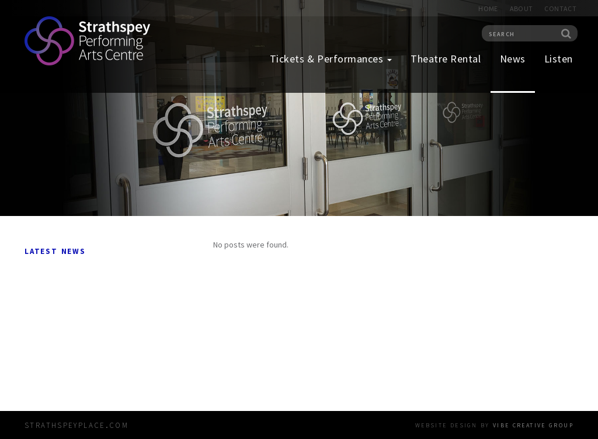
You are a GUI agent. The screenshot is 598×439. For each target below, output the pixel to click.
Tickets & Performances (331, 58)
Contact (560, 8)
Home (488, 8)
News (513, 58)
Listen (558, 58)
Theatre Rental (446, 58)
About (521, 8)
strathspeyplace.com (76, 424)
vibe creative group (533, 424)
